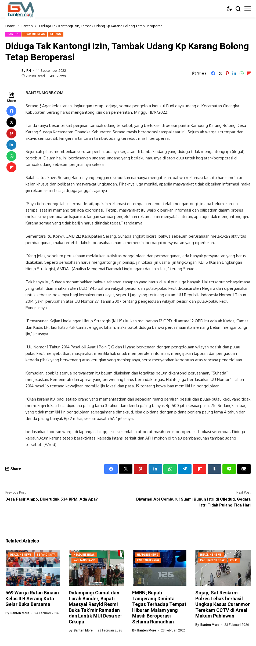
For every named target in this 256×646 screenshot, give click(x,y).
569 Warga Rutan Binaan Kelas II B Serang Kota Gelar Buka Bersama (32, 598)
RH (28, 71)
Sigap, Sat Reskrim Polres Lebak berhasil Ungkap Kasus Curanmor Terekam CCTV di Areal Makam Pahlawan (222, 604)
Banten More (19, 613)
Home (10, 26)
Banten (27, 26)
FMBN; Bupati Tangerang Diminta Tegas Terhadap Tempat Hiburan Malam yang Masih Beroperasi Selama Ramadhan (159, 607)
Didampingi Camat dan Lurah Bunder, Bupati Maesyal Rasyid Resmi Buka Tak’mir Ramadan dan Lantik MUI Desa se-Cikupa (95, 607)
